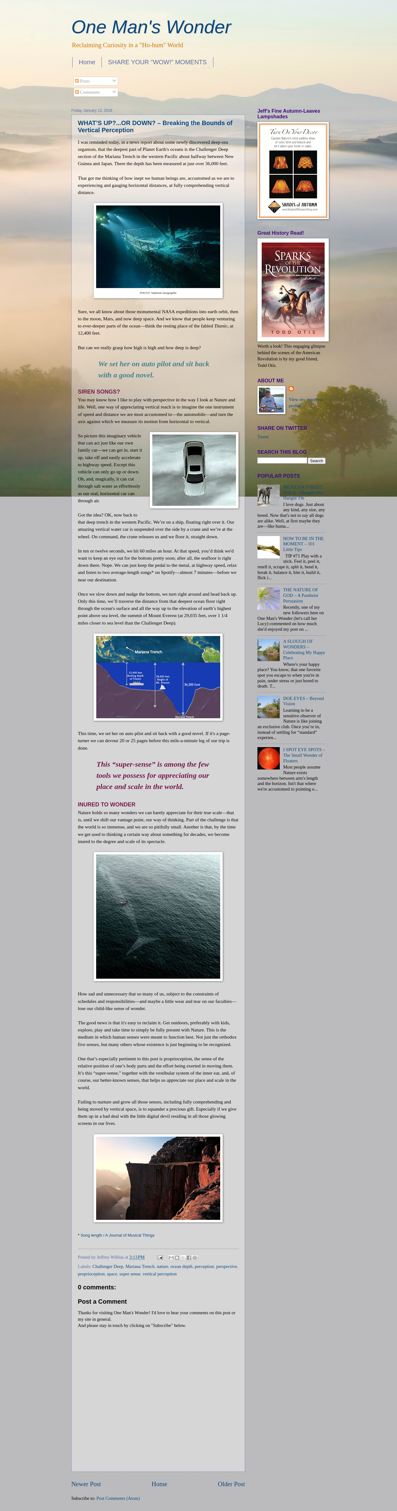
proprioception (91, 1273)
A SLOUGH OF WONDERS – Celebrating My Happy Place (304, 649)
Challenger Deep (107, 1266)
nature (162, 1266)
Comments (87, 92)
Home (87, 62)
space (112, 1273)
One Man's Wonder (151, 26)
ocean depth (182, 1266)
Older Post (231, 1484)
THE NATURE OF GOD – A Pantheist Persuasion (300, 595)
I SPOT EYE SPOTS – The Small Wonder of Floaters (304, 755)
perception (204, 1266)
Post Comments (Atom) (118, 1498)
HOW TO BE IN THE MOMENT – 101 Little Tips (303, 544)
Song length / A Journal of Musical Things (117, 1235)
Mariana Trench (140, 1266)
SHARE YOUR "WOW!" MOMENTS (157, 62)
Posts (82, 81)
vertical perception (160, 1273)
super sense (129, 1273)
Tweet (263, 436)
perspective (226, 1266)
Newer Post (86, 1484)
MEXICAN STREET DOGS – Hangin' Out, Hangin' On (303, 492)
